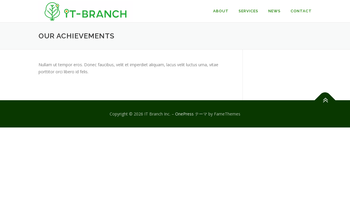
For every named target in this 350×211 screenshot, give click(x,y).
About (221, 11)
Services (248, 11)
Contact (301, 11)
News (274, 11)
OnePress (184, 114)
